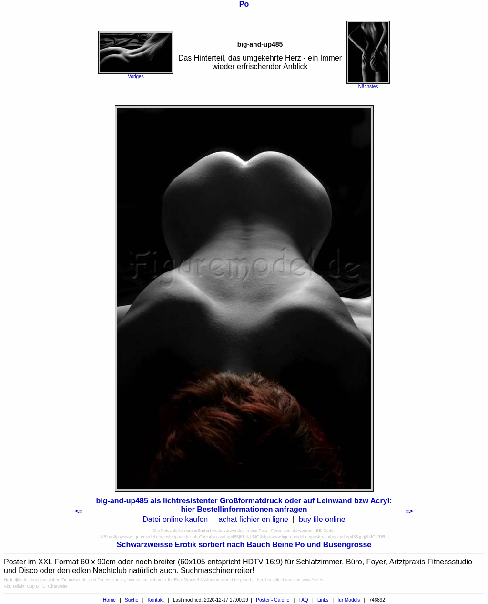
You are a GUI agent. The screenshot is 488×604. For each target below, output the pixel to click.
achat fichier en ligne (253, 519)
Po (244, 4)
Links (322, 600)
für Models (349, 600)
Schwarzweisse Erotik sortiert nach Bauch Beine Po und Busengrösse (244, 545)
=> (409, 511)
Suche (131, 600)
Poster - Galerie (272, 600)
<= (79, 511)
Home (109, 600)
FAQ (303, 600)
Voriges (135, 76)
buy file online (322, 519)
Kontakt (156, 600)
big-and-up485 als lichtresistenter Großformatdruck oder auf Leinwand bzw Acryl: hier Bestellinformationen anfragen (244, 505)
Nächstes (368, 86)
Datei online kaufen (175, 519)
